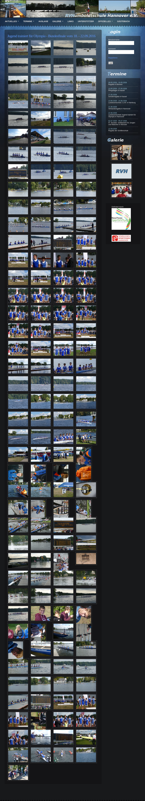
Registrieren (113, 58)
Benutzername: (114, 40)
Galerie (56, 21)
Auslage (43, 21)
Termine (27, 21)
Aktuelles (11, 21)
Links (71, 21)
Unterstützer (86, 21)
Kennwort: (112, 49)
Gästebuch (123, 21)
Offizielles (104, 21)
